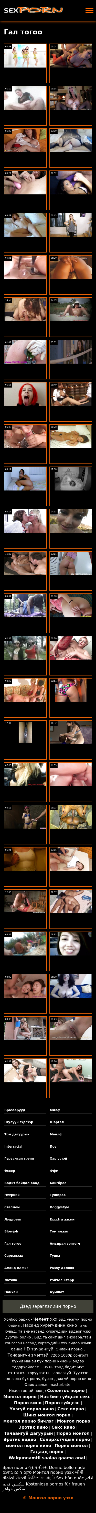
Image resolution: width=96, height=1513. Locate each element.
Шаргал (57, 1122)
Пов (53, 1146)
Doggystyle (59, 1207)
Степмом (12, 1207)
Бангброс (58, 1183)
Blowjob (11, 1231)
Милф (55, 1110)
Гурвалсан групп (19, 1158)
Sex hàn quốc (70, 1478)
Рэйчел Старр (62, 1280)
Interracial (13, 1146)
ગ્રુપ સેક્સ (38, 1467)
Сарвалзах (13, 1255)
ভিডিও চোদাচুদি (41, 1478)
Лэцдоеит (13, 1219)
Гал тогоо (13, 1243)
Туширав (58, 1195)
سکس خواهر (14, 1489)
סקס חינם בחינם (17, 1472)
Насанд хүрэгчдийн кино (50, 1325)
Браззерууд (14, 1110)
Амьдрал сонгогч (65, 1243)
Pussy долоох (62, 1268)
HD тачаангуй (38, 1349)
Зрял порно (15, 1467)
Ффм (54, 1171)
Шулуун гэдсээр (18, 1122)
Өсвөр (9, 1171)
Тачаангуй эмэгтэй (28, 1355)
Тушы (55, 1255)
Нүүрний (11, 1195)
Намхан (11, 1292)
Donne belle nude (67, 1467)
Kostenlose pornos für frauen (55, 1484)
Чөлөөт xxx (45, 1319)
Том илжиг (59, 1231)
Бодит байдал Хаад (21, 1183)
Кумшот (57, 1292)
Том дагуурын (16, 1134)
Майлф (56, 1134)
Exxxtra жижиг (63, 1219)
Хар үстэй (58, 1158)
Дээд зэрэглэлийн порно (48, 1306)
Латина (10, 1280)
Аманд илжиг (16, 1268)
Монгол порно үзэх (53, 1472)
